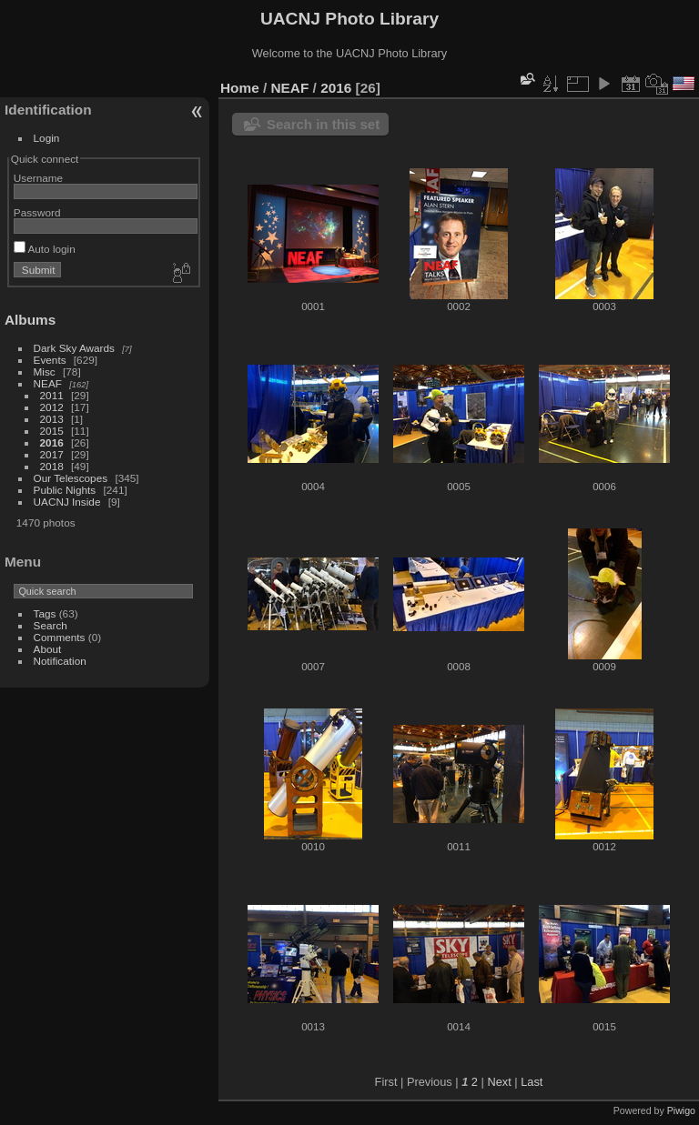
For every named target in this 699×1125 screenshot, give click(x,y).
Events (50, 360)
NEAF (48, 383)
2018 (52, 466)
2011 (52, 395)
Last (531, 1082)
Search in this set (323, 124)
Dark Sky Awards (74, 348)
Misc (45, 371)
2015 (52, 431)
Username (38, 178)
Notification (60, 661)
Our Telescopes (71, 478)
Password (37, 212)
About (48, 649)
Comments (60, 637)
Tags (45, 613)
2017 (52, 454)
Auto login (45, 249)
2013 (52, 419)
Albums (30, 319)
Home (239, 87)
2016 (52, 442)
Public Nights (65, 490)
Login (47, 138)
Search (50, 625)
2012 (52, 407)
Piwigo (681, 1110)
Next (499, 1082)
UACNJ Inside (67, 501)
